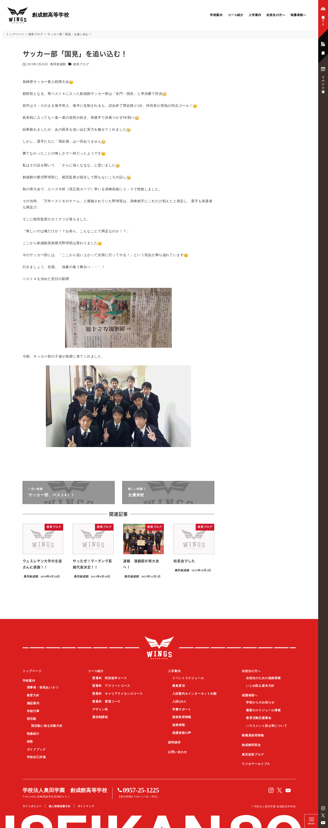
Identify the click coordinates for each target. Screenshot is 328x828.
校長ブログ (81, 64)
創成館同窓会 (251, 745)
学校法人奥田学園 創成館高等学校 (65, 790)
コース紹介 (235, 15)
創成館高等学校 (159, 647)
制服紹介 (33, 733)
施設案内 (33, 703)
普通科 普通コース (106, 701)
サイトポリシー (32, 806)
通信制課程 (100, 717)
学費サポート (181, 709)
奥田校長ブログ (253, 754)
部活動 (31, 718)
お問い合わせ (177, 752)
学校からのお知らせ (260, 702)
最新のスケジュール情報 (263, 710)
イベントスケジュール (188, 678)
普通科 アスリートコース (111, 685)
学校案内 (216, 15)
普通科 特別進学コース (109, 678)
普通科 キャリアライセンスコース (117, 693)
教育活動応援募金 (258, 718)
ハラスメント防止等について (266, 725)
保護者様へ (298, 15)
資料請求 (174, 742)
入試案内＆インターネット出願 (194, 693)
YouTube (323, 823)
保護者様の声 (181, 732)
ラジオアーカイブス (256, 764)
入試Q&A (179, 701)
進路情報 (178, 725)
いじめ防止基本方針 (260, 685)
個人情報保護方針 (59, 806)
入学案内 (255, 15)
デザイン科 (100, 709)
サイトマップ (86, 806)
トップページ (32, 671)
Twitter (323, 815)
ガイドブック (36, 749)
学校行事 (33, 711)
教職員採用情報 (253, 735)
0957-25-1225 (141, 790)
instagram (323, 808)
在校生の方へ (275, 15)
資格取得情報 (181, 717)
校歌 (30, 741)
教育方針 (33, 695)
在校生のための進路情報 (263, 678)
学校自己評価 (36, 757)
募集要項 (178, 685)
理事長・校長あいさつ (42, 687)
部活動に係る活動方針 (47, 725)
